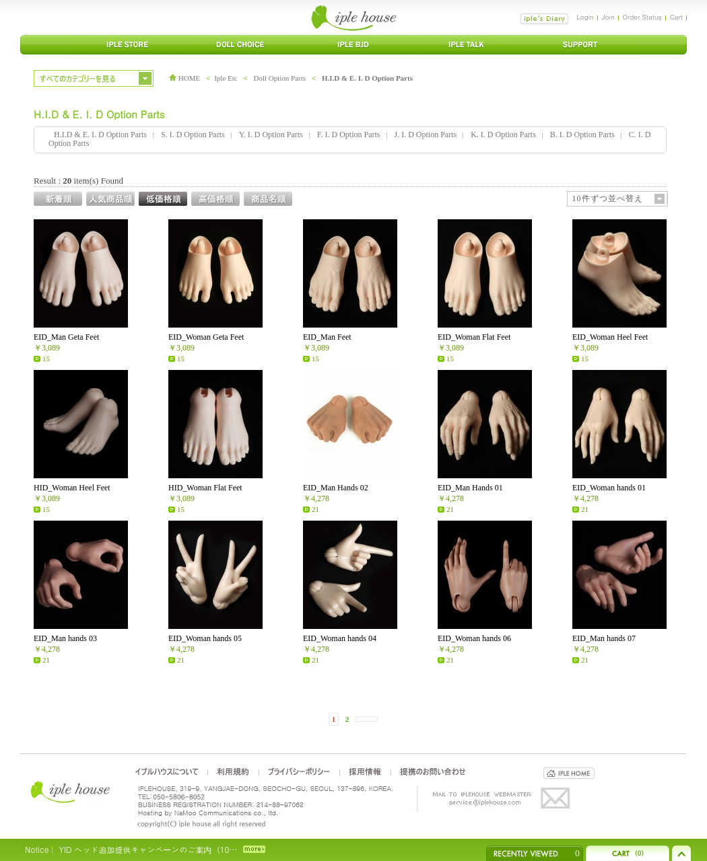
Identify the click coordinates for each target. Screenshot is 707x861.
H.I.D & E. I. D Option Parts (367, 78)
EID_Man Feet (327, 337)
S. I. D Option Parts (193, 134)
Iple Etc (226, 78)
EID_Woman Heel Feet (610, 337)
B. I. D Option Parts (582, 134)
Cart (676, 17)
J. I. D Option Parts (426, 134)
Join (608, 17)
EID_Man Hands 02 (335, 487)
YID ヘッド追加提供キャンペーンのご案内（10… (148, 849)
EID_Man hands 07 (604, 638)
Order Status (642, 17)
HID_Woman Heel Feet (72, 487)
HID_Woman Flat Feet (205, 487)
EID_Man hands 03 (65, 638)
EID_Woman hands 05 (205, 638)
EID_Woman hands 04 (339, 638)
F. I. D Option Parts (348, 134)
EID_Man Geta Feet (66, 337)
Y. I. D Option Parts (271, 134)
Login (584, 17)
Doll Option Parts (279, 78)
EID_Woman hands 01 (609, 487)
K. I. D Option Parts (503, 134)
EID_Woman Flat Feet (474, 337)
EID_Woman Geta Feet (206, 337)
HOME (184, 78)
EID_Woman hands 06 (474, 638)
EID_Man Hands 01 (470, 487)
